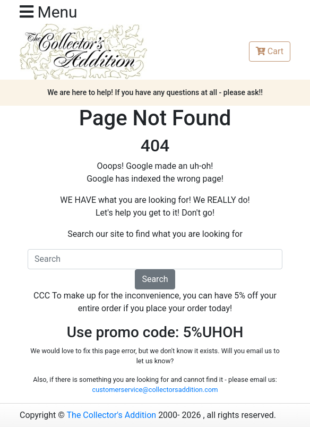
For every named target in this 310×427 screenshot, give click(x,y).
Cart (269, 51)
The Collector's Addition (112, 415)
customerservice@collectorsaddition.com (155, 390)
